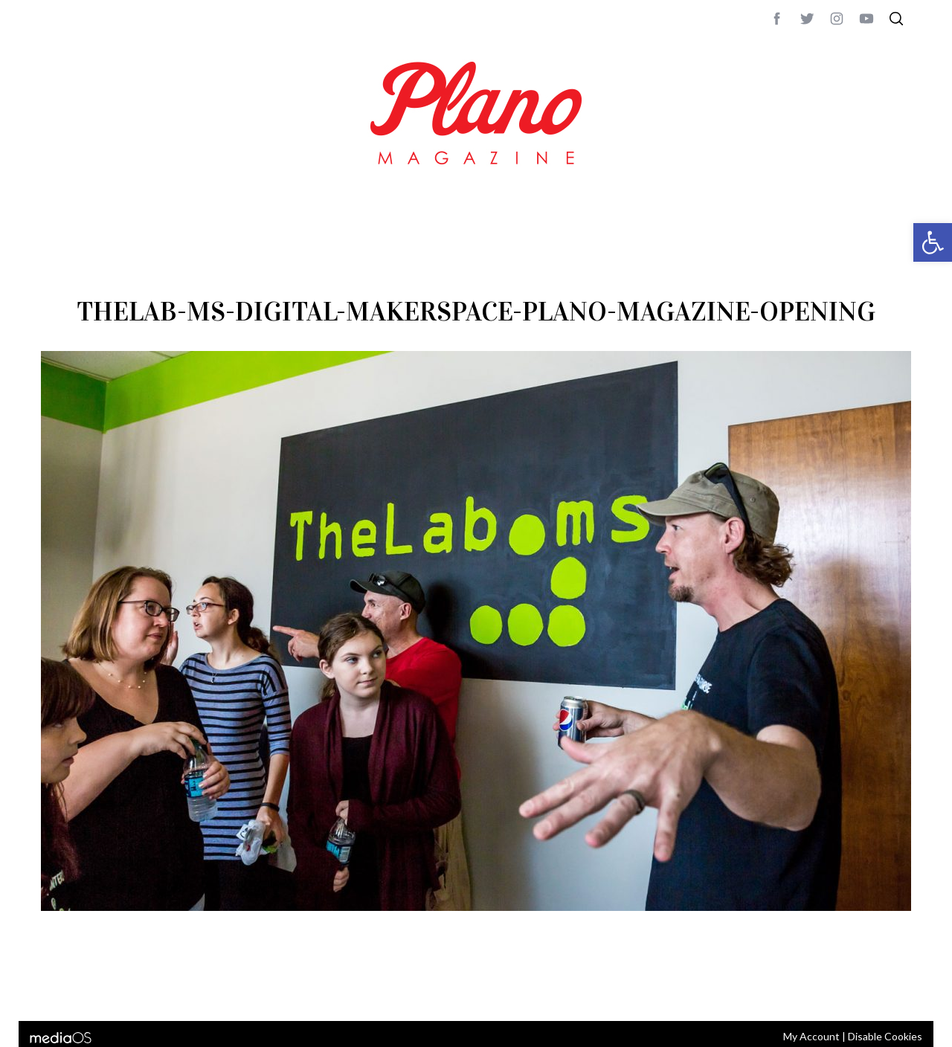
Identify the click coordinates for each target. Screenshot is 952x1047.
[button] (932, 242)
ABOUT (57, 990)
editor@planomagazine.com (487, 990)
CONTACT (101, 990)
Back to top (870, 990)
